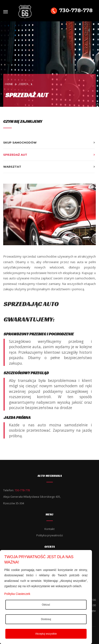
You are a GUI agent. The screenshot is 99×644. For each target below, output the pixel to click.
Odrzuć (46, 604)
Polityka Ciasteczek (17, 594)
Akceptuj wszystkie (46, 633)
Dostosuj (46, 619)
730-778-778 (71, 10)
